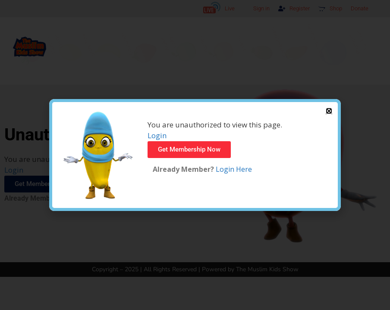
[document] (195, 155)
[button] (329, 111)
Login (157, 135)
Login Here (233, 169)
